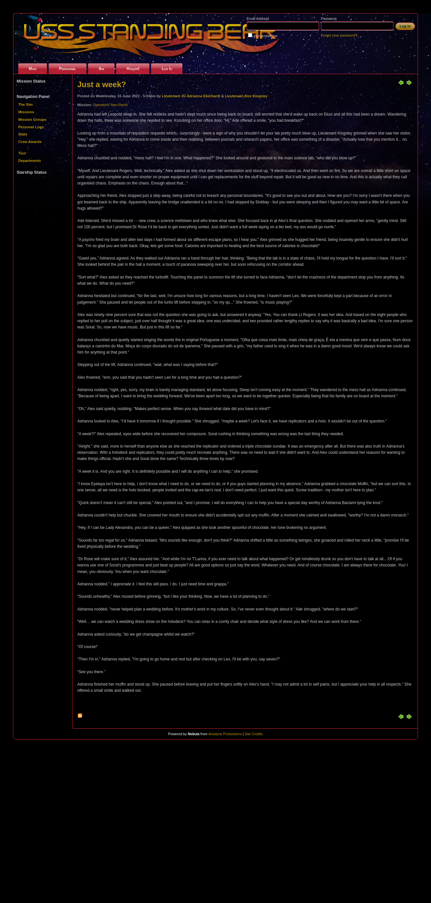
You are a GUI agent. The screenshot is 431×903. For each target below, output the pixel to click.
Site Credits (254, 734)
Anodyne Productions (225, 734)
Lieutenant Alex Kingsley (246, 96)
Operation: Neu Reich (110, 105)
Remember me (265, 36)
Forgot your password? (339, 35)
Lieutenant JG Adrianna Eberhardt (191, 96)
